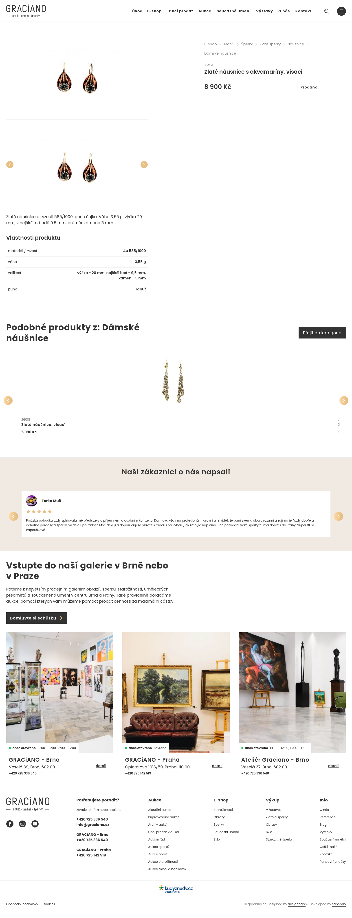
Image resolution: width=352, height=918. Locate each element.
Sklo (216, 846)
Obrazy (218, 824)
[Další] (144, 164)
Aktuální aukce (159, 816)
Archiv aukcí (157, 831)
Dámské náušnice (220, 53)
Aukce (204, 11)
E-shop (154, 11)
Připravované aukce (163, 824)
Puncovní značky (333, 868)
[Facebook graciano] (9, 831)
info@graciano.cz (93, 831)
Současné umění (234, 11)
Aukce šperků (158, 854)
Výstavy (264, 11)
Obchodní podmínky (22, 911)
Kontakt (303, 11)
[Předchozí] (9, 164)
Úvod (137, 11)
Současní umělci (333, 846)
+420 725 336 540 (23, 780)
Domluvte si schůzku (37, 625)
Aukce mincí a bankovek (167, 876)
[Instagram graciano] (22, 831)
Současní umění (226, 839)
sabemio (339, 911)
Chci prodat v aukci (163, 839)
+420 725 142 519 (138, 780)
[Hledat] (326, 11)
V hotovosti (275, 816)
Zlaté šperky (270, 44)
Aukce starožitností (163, 868)
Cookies (49, 911)
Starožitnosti (223, 816)
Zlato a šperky (277, 824)
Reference (328, 824)
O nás (284, 11)
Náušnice (296, 44)
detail (101, 772)
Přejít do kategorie (322, 333)
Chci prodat (181, 11)
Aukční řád (156, 846)
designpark (297, 911)
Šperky (247, 44)
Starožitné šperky (279, 846)
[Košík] (341, 11)
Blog (323, 831)
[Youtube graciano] (35, 831)
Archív (229, 44)
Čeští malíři (329, 854)
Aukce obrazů (158, 861)
